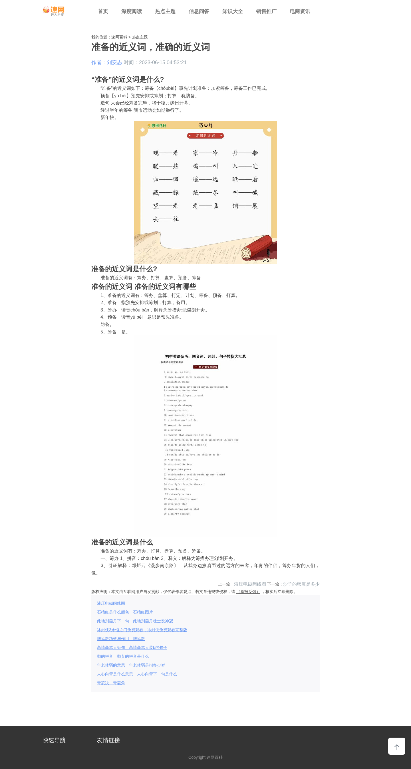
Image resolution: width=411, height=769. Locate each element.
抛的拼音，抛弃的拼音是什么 (123, 656)
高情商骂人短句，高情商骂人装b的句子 (132, 647)
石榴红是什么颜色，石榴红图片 (125, 612)
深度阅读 (131, 11)
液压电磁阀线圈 (250, 584)
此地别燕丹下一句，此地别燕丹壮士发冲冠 (135, 621)
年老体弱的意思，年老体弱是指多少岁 (131, 665)
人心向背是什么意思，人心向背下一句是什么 (137, 674)
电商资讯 (300, 11)
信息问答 (199, 11)
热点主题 (165, 11)
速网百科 (119, 37)
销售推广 (266, 11)
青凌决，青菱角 (111, 683)
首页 (103, 11)
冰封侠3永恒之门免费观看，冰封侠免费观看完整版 (142, 630)
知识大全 (232, 11)
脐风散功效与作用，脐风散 (121, 638)
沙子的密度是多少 (301, 584)
